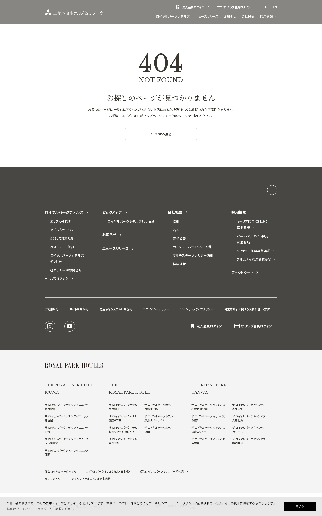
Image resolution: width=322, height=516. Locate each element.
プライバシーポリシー (156, 309)
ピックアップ (114, 212)
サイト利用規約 (79, 309)
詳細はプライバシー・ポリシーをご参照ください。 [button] (42, 509)
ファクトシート (245, 272)
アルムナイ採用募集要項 (256, 259)
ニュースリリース (206, 16)
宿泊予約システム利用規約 (116, 309)
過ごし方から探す (62, 229)
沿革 (176, 229)
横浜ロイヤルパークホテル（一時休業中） (163, 471)
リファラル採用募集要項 (256, 250)
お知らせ (230, 16)
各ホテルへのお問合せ (66, 269)
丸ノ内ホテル (52, 478)
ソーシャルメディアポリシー (196, 309)
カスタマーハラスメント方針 (192, 246)
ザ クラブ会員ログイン (236, 7)
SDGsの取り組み (62, 238)
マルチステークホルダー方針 (195, 255)
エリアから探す (60, 221)
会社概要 (248, 16)
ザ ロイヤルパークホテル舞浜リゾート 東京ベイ (123, 429)
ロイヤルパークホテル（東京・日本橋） (108, 471)
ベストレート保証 (62, 246)
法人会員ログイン (193, 7)
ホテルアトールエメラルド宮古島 (91, 478)
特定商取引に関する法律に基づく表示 (247, 309)
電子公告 (179, 238)
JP (265, 7)
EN (275, 7)
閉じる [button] (300, 506)
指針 (176, 221)
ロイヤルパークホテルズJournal (131, 221)
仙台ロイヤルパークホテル (61, 471)
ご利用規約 (52, 309)
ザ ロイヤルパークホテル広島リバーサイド (158, 418)
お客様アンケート (62, 278)
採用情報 (268, 16)
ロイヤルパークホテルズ (173, 16)
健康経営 (179, 263)
